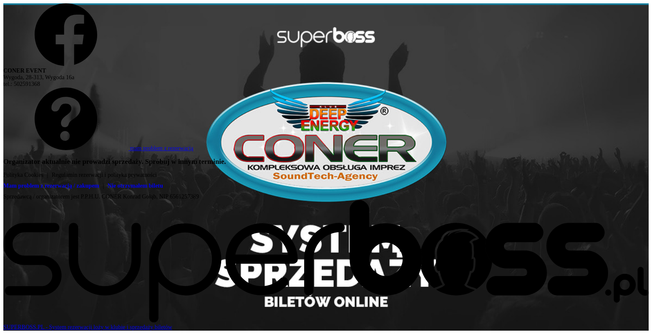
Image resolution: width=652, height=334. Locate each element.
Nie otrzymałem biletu (135, 186)
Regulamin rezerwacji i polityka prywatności (104, 175)
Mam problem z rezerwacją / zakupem (51, 186)
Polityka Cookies (23, 175)
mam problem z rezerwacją (98, 148)
